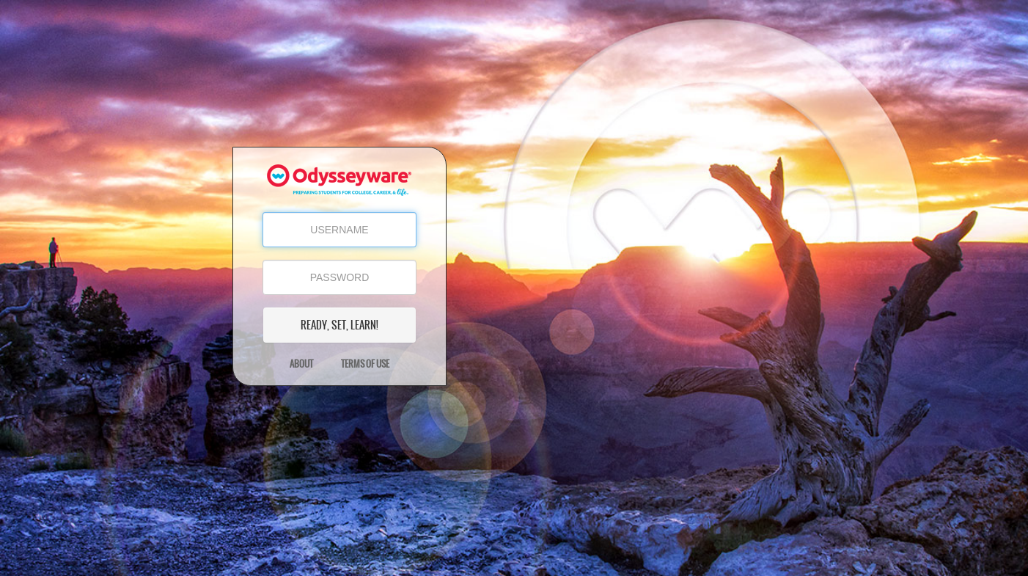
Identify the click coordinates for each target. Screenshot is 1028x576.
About (301, 364)
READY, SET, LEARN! (339, 325)
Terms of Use (365, 364)
